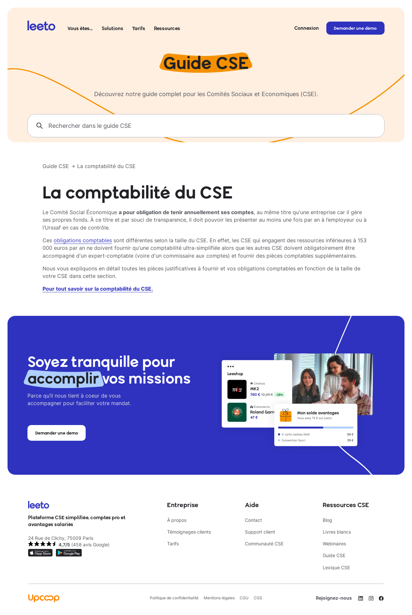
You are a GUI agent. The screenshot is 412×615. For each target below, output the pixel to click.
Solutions (112, 28)
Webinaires (334, 543)
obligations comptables (83, 240)
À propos (176, 520)
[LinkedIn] (360, 598)
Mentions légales (219, 598)
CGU (244, 598)
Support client (260, 532)
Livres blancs (337, 532)
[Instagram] (371, 598)
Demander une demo (56, 433)
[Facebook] (381, 598)
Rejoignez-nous (334, 598)
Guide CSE (56, 166)
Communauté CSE (264, 543)
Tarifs (138, 28)
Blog (327, 520)
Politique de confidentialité (174, 598)
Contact (253, 520)
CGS (258, 598)
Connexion (306, 28)
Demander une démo (355, 28)
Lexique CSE (336, 567)
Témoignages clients (189, 532)
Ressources (167, 28)
